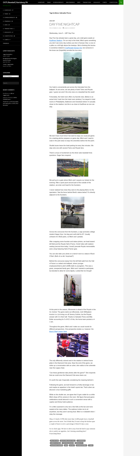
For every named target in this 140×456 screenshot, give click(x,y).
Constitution (113, 2)
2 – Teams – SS (6, 13)
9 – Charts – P (6, 39)
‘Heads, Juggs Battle (8, 64)
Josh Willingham (68, 443)
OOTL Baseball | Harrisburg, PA (15, 2)
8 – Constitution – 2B (9, 36)
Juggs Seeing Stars (7, 54)
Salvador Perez (81, 445)
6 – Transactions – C (8, 28)
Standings (6, 43)
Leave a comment (69, 28)
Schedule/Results (58, 2)
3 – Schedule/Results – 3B (10, 17)
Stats (78, 2)
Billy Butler (54, 440)
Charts (105, 2)
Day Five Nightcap (64, 24)
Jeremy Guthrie (55, 443)
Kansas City (79, 443)
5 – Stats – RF (6, 24)
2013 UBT (52, 21)
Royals (72, 445)
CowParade (81, 440)
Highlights (96, 2)
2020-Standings (70, 2)
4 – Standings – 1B (8, 21)
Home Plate (41, 2)
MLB (66, 445)
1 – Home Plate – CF (8, 10)
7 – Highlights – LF (8, 32)
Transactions (87, 2)
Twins (91, 445)
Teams (49, 2)
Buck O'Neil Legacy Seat (68, 440)
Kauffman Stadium (56, 445)
